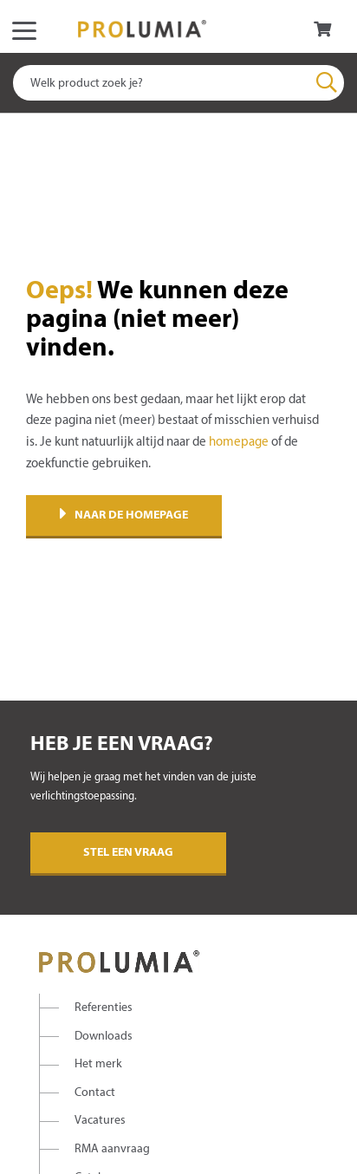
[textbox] (178, 83)
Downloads (104, 1036)
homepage (239, 442)
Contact (95, 1092)
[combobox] (178, 83)
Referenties (104, 1007)
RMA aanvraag (112, 1149)
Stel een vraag (128, 852)
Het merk (98, 1064)
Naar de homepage (124, 515)
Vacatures (100, 1120)
